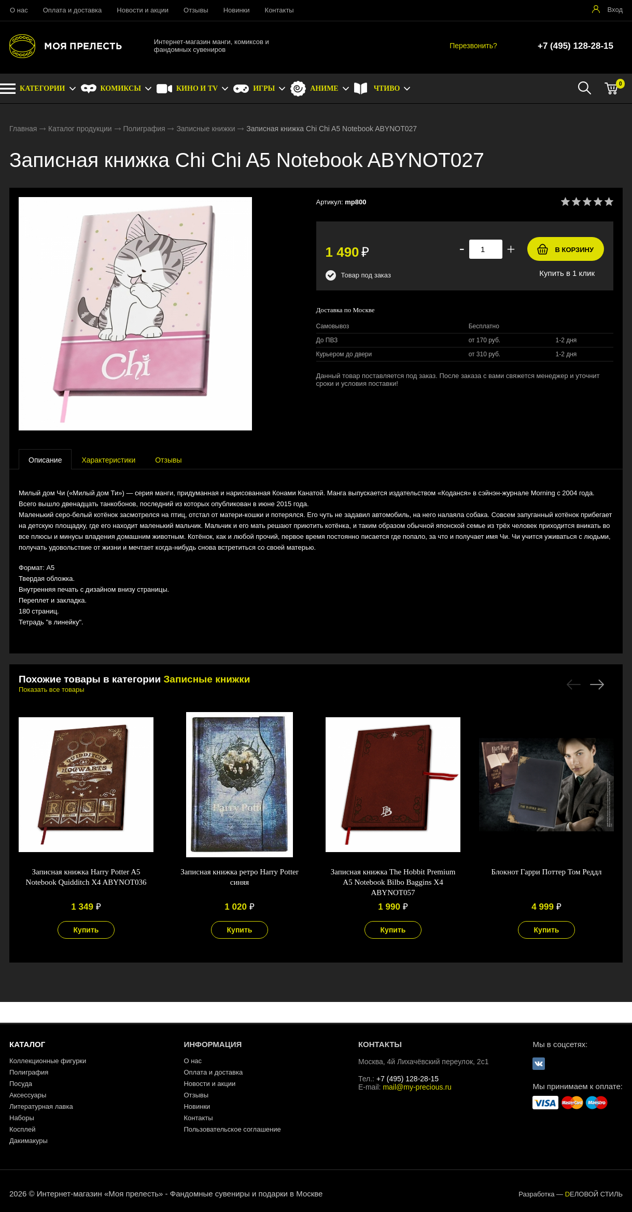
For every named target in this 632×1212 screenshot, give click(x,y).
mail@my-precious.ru (417, 1087)
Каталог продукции (80, 128)
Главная (23, 128)
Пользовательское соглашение (232, 1129)
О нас (19, 10)
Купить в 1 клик (567, 273)
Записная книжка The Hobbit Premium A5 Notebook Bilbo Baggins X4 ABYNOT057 (393, 882)
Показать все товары (52, 689)
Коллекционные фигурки (47, 1061)
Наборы (21, 1118)
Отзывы (196, 10)
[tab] (45, 459)
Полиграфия (144, 128)
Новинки (236, 10)
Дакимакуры (28, 1141)
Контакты (279, 10)
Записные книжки (205, 128)
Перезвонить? (473, 45)
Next (597, 684)
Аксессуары (27, 1095)
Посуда (20, 1084)
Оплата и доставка (72, 10)
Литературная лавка (41, 1106)
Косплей (22, 1129)
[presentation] (45, 459)
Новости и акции (142, 10)
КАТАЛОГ (27, 1044)
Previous (574, 684)
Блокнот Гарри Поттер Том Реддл (546, 872)
